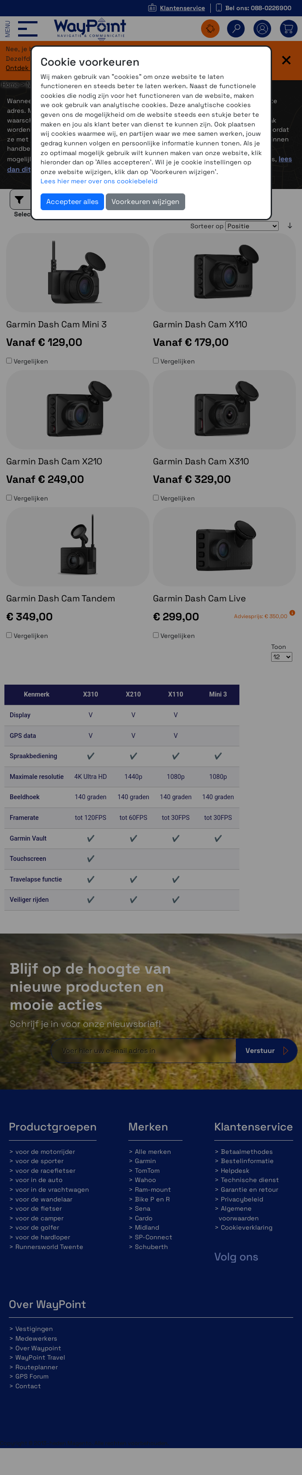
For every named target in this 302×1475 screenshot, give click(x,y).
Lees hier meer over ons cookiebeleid (99, 181)
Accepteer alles (72, 201)
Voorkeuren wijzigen (145, 201)
